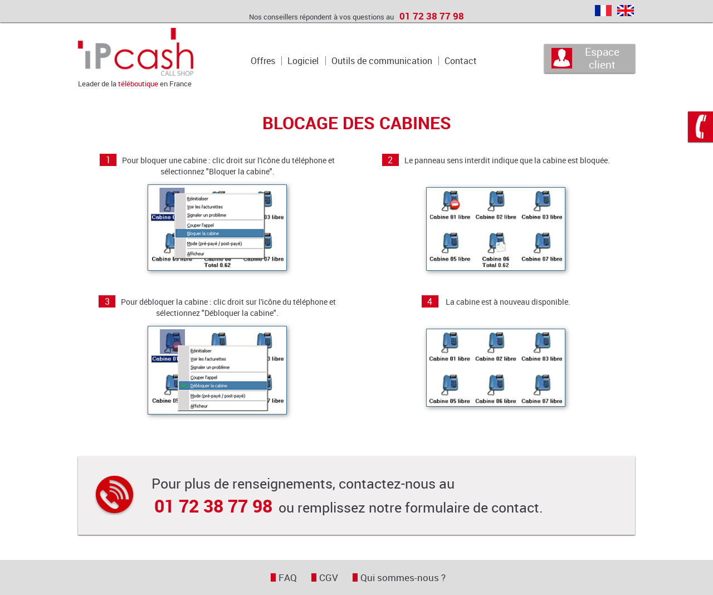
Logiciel (303, 61)
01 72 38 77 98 (431, 15)
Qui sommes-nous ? (403, 577)
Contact (461, 61)
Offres (263, 61)
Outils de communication (381, 61)
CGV (328, 577)
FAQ (288, 577)
